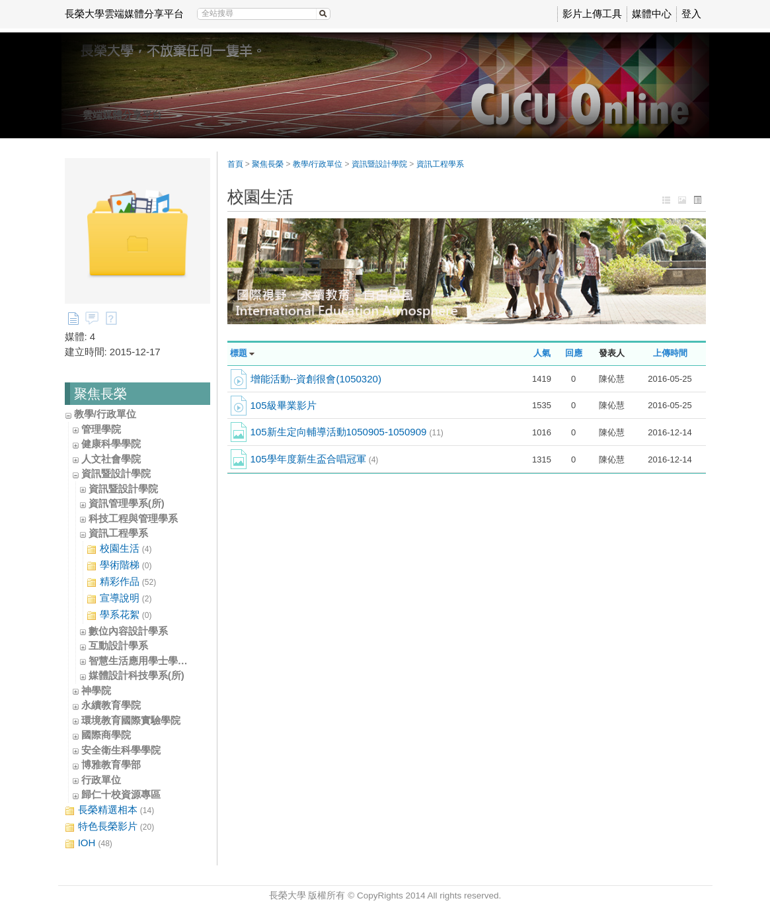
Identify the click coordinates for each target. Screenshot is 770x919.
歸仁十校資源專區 (121, 794)
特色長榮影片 (110, 826)
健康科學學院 (111, 443)
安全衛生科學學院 (121, 750)
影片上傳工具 (592, 13)
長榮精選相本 (110, 810)
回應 (573, 353)
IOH (88, 843)
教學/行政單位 (105, 413)
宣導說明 (119, 598)
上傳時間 (670, 353)
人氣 (542, 353)
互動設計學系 (118, 645)
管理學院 (101, 429)
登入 (691, 13)
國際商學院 (106, 734)
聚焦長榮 (268, 164)
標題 (238, 353)
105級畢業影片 (283, 405)
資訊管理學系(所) (127, 503)
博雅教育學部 (111, 764)
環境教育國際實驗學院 (130, 720)
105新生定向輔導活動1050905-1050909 (346, 431)
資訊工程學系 (118, 533)
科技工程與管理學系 (133, 518)
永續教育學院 (111, 705)
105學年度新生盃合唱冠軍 (314, 458)
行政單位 (101, 779)
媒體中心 (652, 13)
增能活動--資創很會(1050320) (315, 378)
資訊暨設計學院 (116, 473)
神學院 (96, 690)
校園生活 (119, 549)
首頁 (235, 164)
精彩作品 (122, 582)
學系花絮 (119, 615)
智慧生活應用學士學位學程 (148, 660)
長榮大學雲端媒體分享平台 (124, 13)
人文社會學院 (111, 458)
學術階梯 (119, 565)
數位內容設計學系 (128, 630)
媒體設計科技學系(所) (136, 675)
